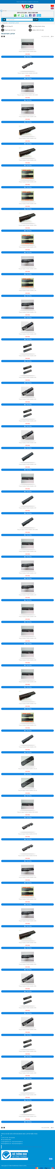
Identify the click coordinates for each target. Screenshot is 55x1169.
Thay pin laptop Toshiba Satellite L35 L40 (27, 768)
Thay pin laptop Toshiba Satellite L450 (27, 638)
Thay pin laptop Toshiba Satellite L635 (27, 138)
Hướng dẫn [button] (30, 1)
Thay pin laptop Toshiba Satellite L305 (27, 551)
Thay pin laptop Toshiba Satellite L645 (27, 181)
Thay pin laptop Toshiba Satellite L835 (27, 399)
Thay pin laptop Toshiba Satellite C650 (27, 942)
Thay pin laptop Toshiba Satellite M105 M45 (27, 73)
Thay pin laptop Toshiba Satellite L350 (27, 616)
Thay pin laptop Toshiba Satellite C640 (27, 899)
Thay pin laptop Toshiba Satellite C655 (27, 964)
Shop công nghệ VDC (31, 1165)
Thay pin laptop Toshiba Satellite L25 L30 (27, 790)
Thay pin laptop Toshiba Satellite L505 (27, 681)
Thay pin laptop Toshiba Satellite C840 (27, 1029)
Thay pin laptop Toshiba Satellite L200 (27, 464)
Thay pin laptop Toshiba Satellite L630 (27, 116)
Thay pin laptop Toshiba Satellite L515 (27, 725)
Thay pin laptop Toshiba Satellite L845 (27, 442)
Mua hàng (27, 56)
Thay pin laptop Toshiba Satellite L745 (27, 290)
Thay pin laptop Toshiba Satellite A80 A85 (27, 855)
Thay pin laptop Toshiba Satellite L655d (27, 225)
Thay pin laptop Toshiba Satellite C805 (27, 1007)
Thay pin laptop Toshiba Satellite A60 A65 (27, 834)
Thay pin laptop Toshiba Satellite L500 (27, 660)
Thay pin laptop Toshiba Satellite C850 (27, 1073)
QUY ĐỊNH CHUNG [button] (24, 1)
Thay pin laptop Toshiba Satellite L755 (27, 312)
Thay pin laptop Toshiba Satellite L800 (27, 334)
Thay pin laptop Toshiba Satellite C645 (27, 920)
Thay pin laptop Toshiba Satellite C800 (27, 986)
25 (51, 36)
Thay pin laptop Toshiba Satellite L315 (27, 594)
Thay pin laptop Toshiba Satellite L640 (27, 160)
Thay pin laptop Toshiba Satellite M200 (27, 51)
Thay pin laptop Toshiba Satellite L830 (27, 377)
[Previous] (42, 36)
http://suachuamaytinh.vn (17, 1143)
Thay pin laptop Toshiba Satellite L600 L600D (27, 94)
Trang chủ (4, 23)
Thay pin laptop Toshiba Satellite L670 (27, 247)
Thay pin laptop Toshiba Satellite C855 (27, 1094)
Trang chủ (18, 1)
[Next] (53, 36)
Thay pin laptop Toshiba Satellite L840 (27, 420)
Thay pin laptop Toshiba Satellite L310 (27, 573)
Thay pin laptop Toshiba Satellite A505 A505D (27, 812)
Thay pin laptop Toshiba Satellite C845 (27, 1051)
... (49, 36)
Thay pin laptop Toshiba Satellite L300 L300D (27, 529)
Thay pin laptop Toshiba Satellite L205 (27, 486)
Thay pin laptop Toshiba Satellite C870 (27, 1116)
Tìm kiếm (35, 19)
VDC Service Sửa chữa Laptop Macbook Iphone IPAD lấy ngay (22, 1147)
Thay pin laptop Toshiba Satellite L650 (27, 203)
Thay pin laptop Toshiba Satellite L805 (27, 355)
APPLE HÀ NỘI (35, 1)
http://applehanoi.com (6, 1143)
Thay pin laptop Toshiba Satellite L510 (27, 703)
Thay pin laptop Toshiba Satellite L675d (27, 268)
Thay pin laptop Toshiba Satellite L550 (27, 747)
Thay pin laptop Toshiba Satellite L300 (27, 508)
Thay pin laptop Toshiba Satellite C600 (27, 877)
